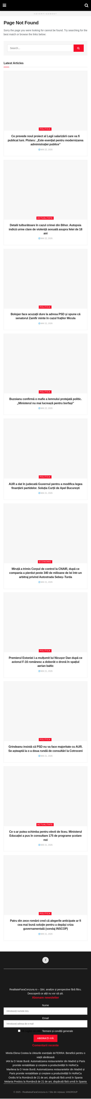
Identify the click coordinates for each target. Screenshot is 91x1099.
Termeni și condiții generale (57, 1031)
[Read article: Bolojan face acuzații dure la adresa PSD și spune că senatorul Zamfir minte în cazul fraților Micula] (45, 279)
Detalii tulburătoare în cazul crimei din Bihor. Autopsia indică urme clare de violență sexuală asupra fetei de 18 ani (45, 229)
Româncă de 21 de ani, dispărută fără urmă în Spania (52, 1077)
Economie (45, 562)
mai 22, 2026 (46, 149)
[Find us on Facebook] (45, 960)
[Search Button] (86, 5)
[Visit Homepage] (45, 5)
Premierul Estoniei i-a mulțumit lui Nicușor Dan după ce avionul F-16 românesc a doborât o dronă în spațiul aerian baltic (45, 662)
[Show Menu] (4, 5)
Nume (45, 1005)
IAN (8, 1061)
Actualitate (45, 218)
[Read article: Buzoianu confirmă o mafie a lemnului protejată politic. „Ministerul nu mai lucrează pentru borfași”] (45, 363)
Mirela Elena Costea (17, 1053)
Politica (45, 129)
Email (45, 1018)
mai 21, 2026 (46, 493)
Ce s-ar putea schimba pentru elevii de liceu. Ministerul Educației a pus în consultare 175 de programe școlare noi (45, 835)
